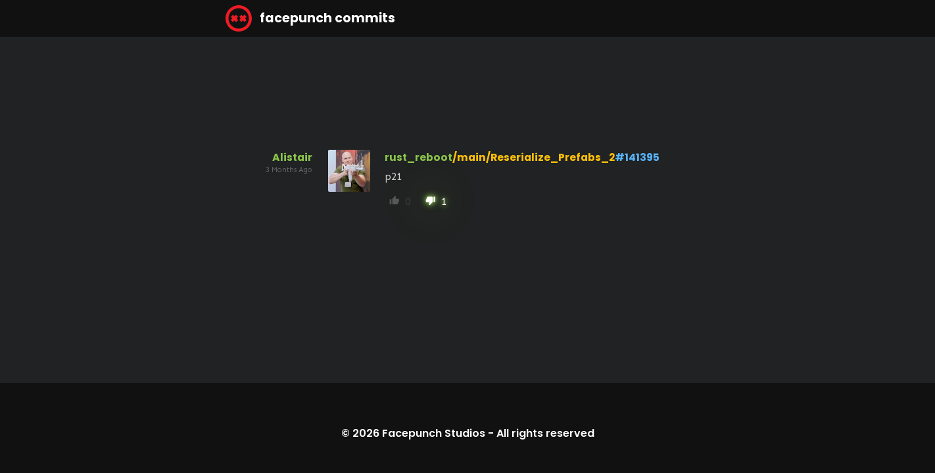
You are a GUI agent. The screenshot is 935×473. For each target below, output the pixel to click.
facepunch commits (310, 18)
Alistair (292, 157)
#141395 (637, 157)
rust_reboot (418, 157)
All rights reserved (545, 433)
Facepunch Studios (433, 433)
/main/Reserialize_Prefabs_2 (533, 157)
